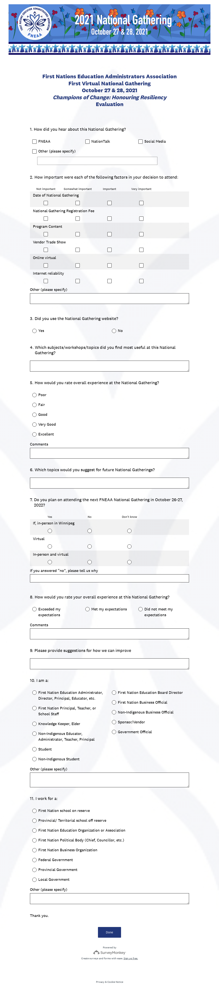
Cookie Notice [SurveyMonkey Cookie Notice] (115, 982)
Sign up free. (131, 958)
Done (109, 932)
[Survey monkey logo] (109, 952)
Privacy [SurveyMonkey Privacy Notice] (100, 982)
